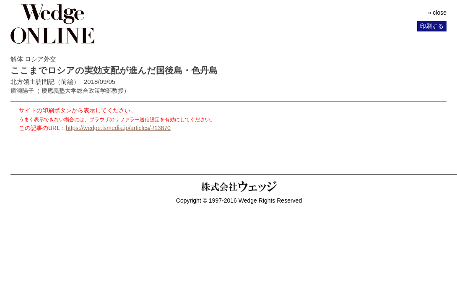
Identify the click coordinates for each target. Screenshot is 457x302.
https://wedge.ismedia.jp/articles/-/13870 (118, 128)
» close (437, 12)
